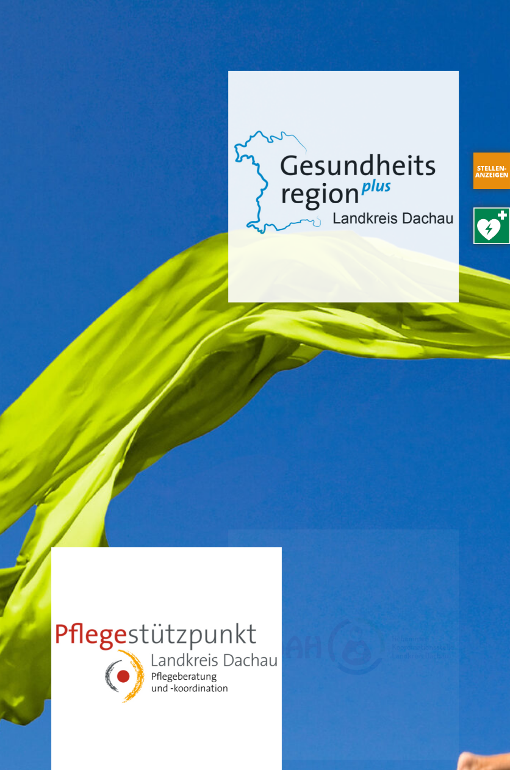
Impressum (120, 743)
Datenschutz (186, 743)
